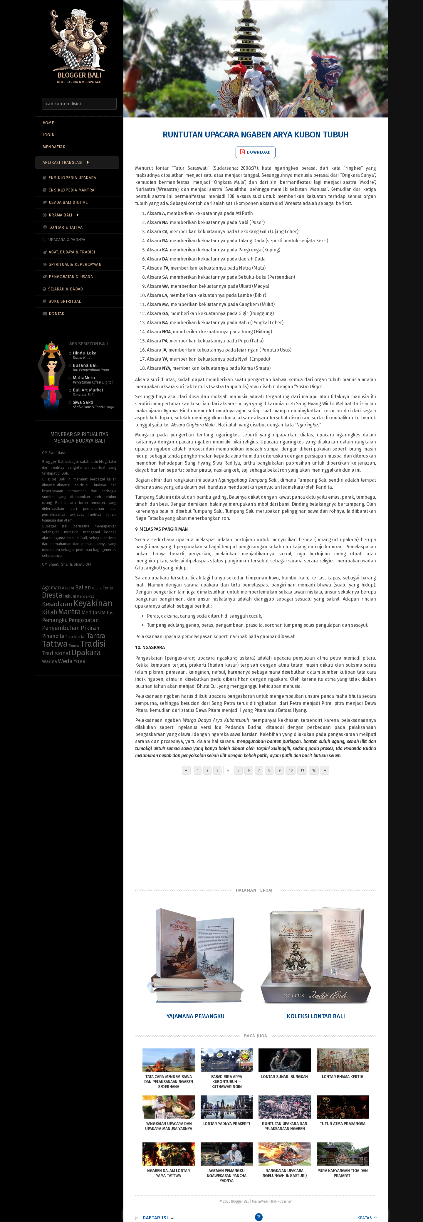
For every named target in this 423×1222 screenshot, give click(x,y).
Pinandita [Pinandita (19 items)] (53, 636)
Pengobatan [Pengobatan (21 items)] (84, 620)
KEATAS (364, 1218)
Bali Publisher (281, 1201)
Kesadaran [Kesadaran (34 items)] (57, 604)
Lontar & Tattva (66, 227)
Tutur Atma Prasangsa (342, 1123)
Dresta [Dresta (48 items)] (52, 595)
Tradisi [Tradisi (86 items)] (93, 644)
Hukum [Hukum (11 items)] (69, 596)
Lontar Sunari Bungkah (284, 1076)
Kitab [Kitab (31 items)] (49, 612)
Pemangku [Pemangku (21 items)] (55, 620)
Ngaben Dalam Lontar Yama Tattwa (168, 1173)
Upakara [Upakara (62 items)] (86, 652)
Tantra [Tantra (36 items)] (96, 636)
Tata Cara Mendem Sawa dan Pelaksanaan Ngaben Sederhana (168, 1081)
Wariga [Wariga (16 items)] (49, 661)
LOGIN (49, 134)
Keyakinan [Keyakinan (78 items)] (92, 603)
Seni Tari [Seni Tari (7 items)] (79, 637)
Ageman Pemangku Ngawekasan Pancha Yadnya (226, 1175)
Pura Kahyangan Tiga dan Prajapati (343, 1173)
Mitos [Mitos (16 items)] (107, 613)
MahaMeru (93, 379)
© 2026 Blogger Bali (234, 1201)
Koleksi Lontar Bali (316, 1016)
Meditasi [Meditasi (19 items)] (91, 612)
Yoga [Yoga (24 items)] (79, 661)
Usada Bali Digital (68, 202)
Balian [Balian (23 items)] (83, 587)
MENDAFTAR (54, 146)
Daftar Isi (155, 1218)
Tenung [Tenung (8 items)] (74, 645)
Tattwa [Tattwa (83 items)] (55, 644)
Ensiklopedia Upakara (72, 177)
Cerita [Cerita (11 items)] (108, 588)
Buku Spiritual (64, 301)
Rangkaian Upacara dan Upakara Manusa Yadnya (168, 1126)
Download (255, 152)
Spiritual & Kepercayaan (75, 264)
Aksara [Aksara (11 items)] (68, 588)
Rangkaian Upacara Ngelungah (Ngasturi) (285, 1173)
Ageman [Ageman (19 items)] (51, 587)
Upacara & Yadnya (66, 239)
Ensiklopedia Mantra (71, 190)
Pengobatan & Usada (71, 276)
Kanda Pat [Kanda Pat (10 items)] (85, 596)
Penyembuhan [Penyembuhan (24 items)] (61, 628)
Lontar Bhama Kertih (342, 1076)
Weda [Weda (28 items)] (65, 661)
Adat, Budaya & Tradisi (72, 252)
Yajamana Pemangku (195, 1016)
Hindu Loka (85, 355)
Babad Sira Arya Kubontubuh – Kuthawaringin (226, 1081)
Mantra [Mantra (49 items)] (69, 612)
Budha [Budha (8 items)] (97, 588)
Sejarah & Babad (65, 289)
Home (48, 122)
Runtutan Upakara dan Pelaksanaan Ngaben (284, 1126)
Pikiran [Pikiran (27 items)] (90, 627)
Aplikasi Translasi (63, 162)
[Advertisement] (255, 830)
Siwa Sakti (93, 404)
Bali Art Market (88, 392)
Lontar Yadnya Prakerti (226, 1123)
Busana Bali (91, 367)
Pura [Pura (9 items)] (69, 636)
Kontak (56, 313)
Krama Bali (60, 215)
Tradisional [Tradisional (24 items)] (56, 653)
